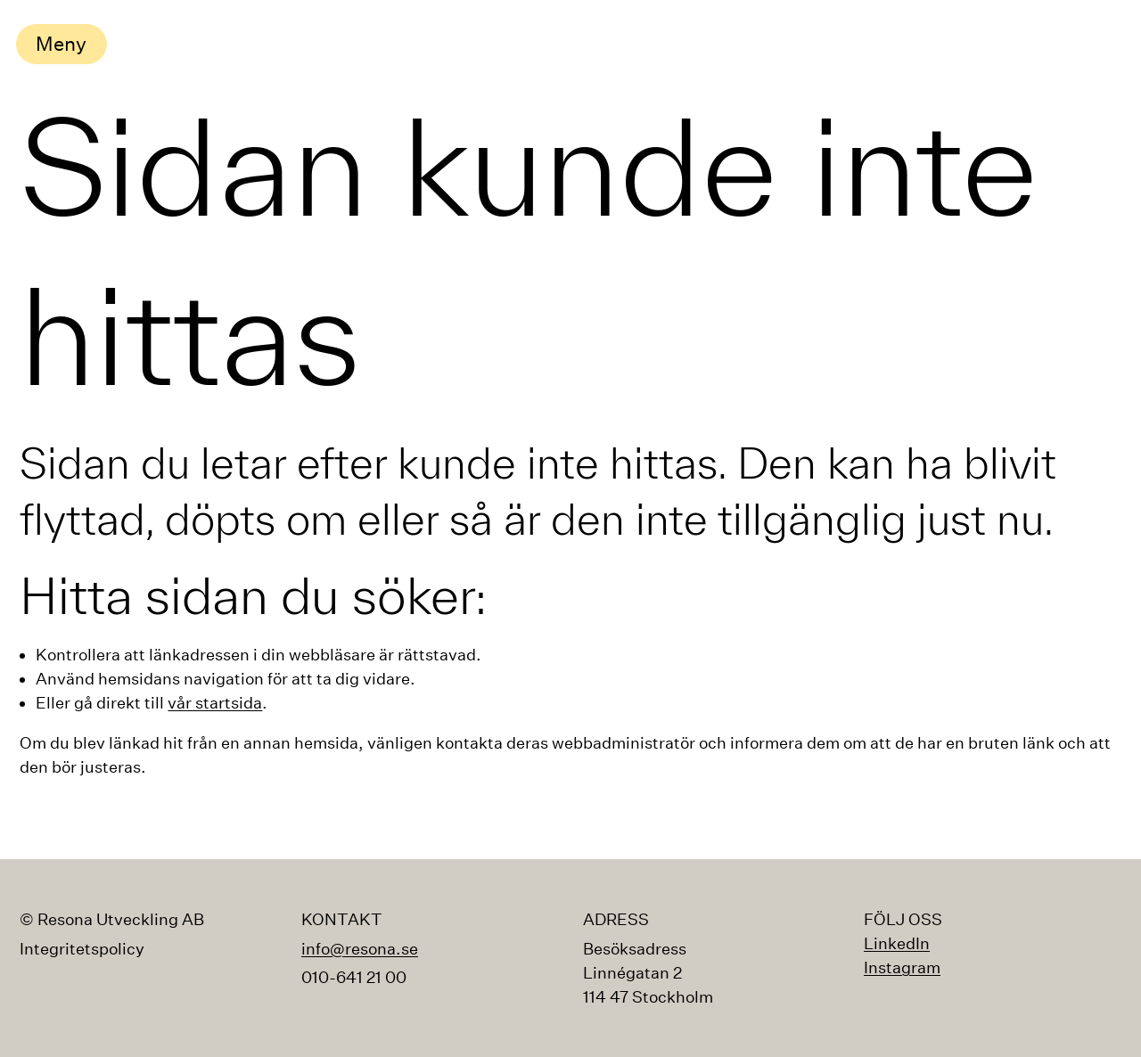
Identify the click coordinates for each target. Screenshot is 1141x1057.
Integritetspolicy (82, 949)
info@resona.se (359, 948)
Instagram (902, 967)
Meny (61, 43)
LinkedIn (897, 943)
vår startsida (215, 702)
